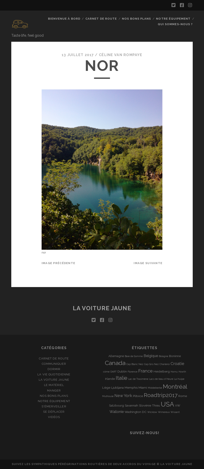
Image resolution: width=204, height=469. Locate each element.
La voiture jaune (102, 308)
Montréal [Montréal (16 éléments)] (175, 386)
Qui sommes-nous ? (175, 24)
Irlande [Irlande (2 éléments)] (110, 378)
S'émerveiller (54, 406)
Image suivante (148, 263)
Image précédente (58, 263)
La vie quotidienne (53, 374)
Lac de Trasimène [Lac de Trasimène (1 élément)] (138, 379)
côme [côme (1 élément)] (106, 371)
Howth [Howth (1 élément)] (182, 371)
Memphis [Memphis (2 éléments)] (131, 387)
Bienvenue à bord (64, 18)
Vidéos (54, 417)
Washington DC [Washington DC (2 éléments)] (135, 412)
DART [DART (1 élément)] (113, 371)
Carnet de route (101, 18)
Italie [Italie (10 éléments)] (121, 378)
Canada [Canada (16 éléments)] (115, 362)
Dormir (54, 369)
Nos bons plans (136, 18)
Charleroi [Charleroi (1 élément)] (165, 364)
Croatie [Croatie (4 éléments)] (177, 363)
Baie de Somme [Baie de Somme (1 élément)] (134, 356)
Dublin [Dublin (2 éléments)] (122, 371)
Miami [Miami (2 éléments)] (143, 387)
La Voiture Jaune (54, 379)
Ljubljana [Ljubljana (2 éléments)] (117, 387)
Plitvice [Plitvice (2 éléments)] (138, 396)
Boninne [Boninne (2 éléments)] (175, 356)
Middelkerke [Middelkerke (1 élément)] (155, 387)
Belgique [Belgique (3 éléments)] (151, 356)
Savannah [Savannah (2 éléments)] (131, 405)
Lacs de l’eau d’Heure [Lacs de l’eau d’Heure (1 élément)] (161, 379)
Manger (54, 390)
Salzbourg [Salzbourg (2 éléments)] (116, 405)
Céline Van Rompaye (120, 55)
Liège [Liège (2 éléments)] (106, 387)
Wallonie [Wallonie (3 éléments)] (117, 412)
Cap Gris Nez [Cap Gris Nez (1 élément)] (151, 364)
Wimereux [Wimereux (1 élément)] (164, 412)
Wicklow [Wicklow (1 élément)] (152, 412)
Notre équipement (173, 18)
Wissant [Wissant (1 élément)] (175, 412)
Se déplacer (54, 411)
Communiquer (54, 363)
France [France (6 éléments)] (145, 371)
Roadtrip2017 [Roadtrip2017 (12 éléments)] (160, 395)
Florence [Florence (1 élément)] (132, 371)
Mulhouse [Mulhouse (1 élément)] (108, 396)
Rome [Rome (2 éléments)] (182, 396)
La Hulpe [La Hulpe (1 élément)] (179, 379)
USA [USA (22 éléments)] (167, 404)
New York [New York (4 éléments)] (123, 395)
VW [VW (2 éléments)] (177, 405)
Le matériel (54, 385)
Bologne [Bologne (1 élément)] (163, 356)
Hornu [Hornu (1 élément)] (174, 371)
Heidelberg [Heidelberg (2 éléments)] (162, 371)
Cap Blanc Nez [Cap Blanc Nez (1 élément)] (134, 364)
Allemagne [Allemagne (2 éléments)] (116, 356)
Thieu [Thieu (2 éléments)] (156, 405)
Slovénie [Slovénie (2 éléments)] (145, 405)
